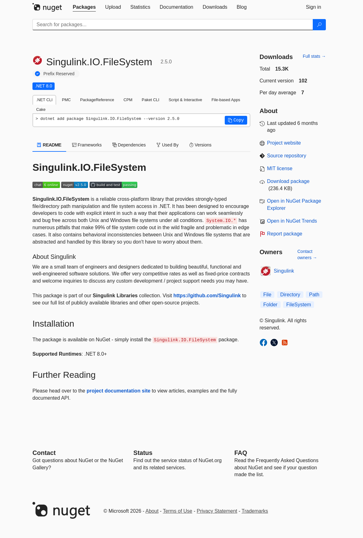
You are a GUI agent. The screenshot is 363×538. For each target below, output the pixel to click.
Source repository (286, 155)
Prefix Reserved (59, 73)
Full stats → (314, 56)
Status (142, 452)
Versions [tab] (200, 145)
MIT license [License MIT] (280, 168)
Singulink (284, 271)
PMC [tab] (66, 99)
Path (314, 294)
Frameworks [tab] (87, 145)
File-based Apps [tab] (226, 99)
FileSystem (298, 304)
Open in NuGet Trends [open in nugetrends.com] (292, 221)
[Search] (319, 24)
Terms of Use (177, 511)
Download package (288, 181)
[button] (236, 120)
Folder (270, 304)
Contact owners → (307, 254)
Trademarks (255, 511)
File (267, 294)
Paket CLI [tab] (150, 99)
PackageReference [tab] (97, 99)
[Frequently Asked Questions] (240, 452)
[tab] (84, 7)
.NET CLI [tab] (44, 99)
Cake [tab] (41, 109)
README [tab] (49, 145)
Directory (290, 294)
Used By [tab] (167, 145)
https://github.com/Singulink (207, 295)
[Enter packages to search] (172, 24)
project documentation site (118, 390)
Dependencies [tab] (129, 145)
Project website (284, 143)
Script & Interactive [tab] (185, 99)
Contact (44, 452)
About (152, 511)
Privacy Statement (217, 511)
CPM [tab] (128, 99)
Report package (284, 233)
